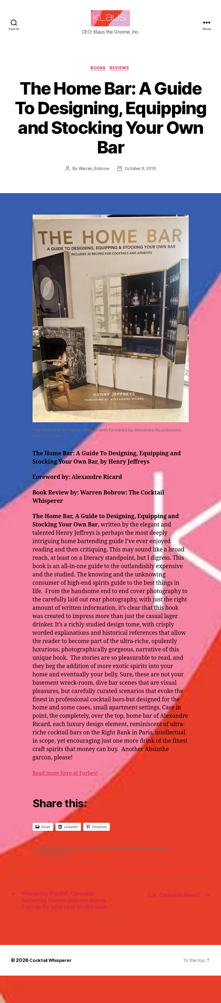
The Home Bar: (123, 857)
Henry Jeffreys (91, 857)
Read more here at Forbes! (68, 782)
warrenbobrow (54, 863)
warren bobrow (155, 857)
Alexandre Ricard (57, 857)
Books (98, 76)
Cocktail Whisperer (52, 988)
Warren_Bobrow (93, 177)
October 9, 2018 (140, 177)
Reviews (121, 76)
